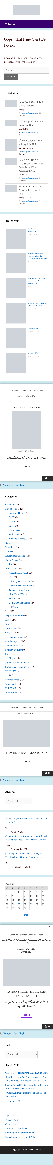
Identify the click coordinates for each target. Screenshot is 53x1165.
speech (12, 526)
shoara (8, 654)
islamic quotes (16, 637)
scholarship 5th (12, 641)
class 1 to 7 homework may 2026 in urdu (26, 1073)
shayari (12, 658)
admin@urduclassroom (29, 113)
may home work (17, 594)
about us (10, 1115)
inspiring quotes (17, 513)
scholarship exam (14, 650)
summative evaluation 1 (17, 662)
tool (7, 675)
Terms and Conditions (16, 1128)
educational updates (15, 556)
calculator (10, 504)
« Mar (25, 915)
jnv (10, 564)
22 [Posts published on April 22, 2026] (19, 904)
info (7, 611)
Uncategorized (12, 680)
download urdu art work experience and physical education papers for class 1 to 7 (38, 256)
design (8, 543)
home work (11, 568)
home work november (20, 586)
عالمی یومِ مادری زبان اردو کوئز (33, 328)
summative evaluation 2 (17, 667)
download (10, 547)
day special (11, 509)
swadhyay (14, 598)
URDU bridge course (19, 603)
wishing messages (18, 538)
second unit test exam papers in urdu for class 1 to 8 (32, 190)
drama (8, 551)
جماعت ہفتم (15, 607)
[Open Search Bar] (47, 24)
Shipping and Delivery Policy (19, 1133)
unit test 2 (10, 688)
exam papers (11, 560)
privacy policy (12, 1120)
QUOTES (10, 633)
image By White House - (27, 451)
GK (14, 521)
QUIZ (12, 517)
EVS (11, 577)
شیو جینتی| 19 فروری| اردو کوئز (33, 353)
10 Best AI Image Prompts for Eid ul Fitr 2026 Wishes (37, 304)
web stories (15, 534)
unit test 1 (10, 684)
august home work (18, 573)
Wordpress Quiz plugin (14, 485)
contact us (10, 1124)
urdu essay (14, 530)
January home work (19, 590)
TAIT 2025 (10, 671)
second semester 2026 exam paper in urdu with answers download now (36, 280)
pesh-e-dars (11, 628)
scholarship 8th (12, 645)
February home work (19, 581)
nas (7, 624)
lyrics (8, 620)
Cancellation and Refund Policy (21, 1137)
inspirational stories (15, 615)
